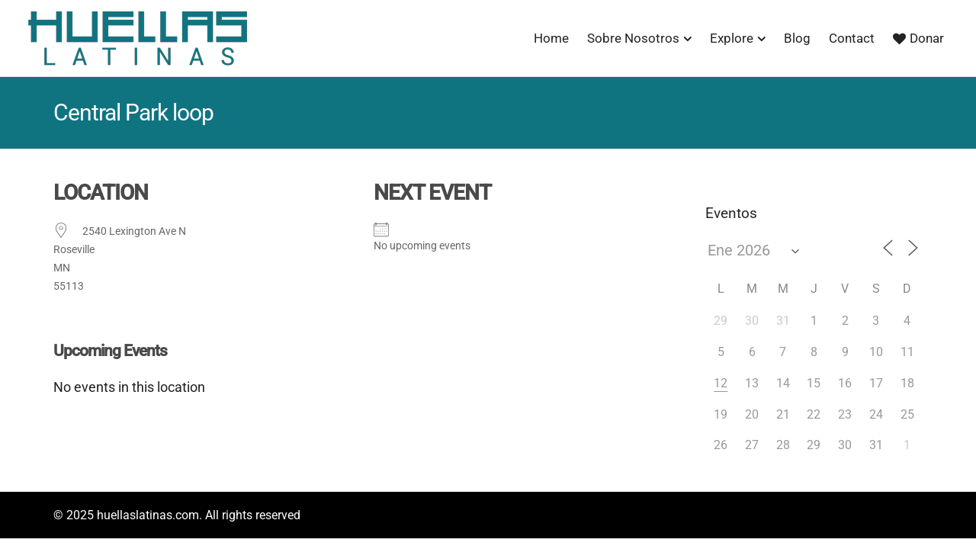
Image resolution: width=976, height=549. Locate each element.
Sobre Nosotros (633, 38)
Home (551, 38)
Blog (797, 38)
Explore (731, 38)
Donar (918, 38)
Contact (852, 38)
